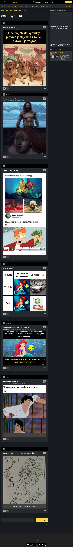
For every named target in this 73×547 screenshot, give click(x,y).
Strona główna (4, 10)
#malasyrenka (13, 29)
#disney (9, 172)
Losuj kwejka (42, 520)
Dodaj (15, 2)
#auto (12, 270)
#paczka (23, 383)
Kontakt (26, 540)
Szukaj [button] (69, 6)
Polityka (27, 6)
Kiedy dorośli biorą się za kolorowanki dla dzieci (21, 453)
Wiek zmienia (8, 268)
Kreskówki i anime (6, 329)
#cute (10, 29)
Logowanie (61, 2)
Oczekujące (37, 2)
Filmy (46, 2)
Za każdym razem (10, 382)
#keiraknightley (33, 329)
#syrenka (9, 100)
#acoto (22, 100)
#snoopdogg (16, 172)
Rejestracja (68, 2)
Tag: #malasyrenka (15, 10)
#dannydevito (27, 172)
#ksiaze (16, 383)
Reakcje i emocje (35, 6)
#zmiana (9, 270)
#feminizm (17, 329)
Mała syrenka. (9, 27)
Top (53, 2)
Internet (4, 172)
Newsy (42, 6)
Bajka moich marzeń (10, 170)
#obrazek (4, 454)
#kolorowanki (12, 454)
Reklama (32, 540)
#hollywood (21, 329)
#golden (18, 29)
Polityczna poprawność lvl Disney (16, 328)
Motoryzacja (48, 6)
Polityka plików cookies (48, 540)
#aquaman (19, 100)
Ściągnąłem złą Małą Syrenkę (14, 99)
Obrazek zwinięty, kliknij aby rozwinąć (23, 434)
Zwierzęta (3, 6)
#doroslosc (20, 270)
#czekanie (13, 383)
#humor (8, 454)
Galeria (14, 6)
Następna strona (17, 520)
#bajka (12, 172)
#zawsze (19, 383)
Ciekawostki (20, 6)
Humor (9, 6)
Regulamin (38, 540)
